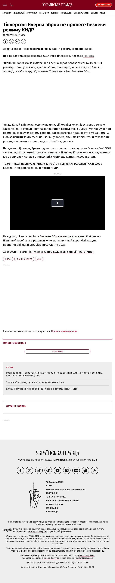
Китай (8, 259)
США (39, 259)
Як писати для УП (54, 504)
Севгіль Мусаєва (86, 555)
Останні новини (16, 406)
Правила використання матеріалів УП (65, 489)
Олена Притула (51, 558)
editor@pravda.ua (84, 558)
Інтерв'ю (44, 13)
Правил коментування (64, 331)
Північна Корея (24, 259)
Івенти (54, 13)
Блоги (94, 13)
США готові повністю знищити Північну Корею (50, 152)
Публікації (19, 13)
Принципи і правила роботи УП (62, 500)
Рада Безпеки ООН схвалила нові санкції (60, 236)
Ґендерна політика (56, 497)
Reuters (88, 55)
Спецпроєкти (81, 13)
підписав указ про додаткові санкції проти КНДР (61, 251)
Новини (7, 13)
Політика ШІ (52, 493)
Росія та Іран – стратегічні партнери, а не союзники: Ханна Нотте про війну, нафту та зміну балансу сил (54, 374)
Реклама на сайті (54, 482)
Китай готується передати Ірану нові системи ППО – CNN (42, 388)
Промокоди (52, 512)
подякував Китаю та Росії (38, 163)
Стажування (52, 508)
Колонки (32, 13)
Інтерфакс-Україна (37, 531)
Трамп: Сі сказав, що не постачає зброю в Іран (35, 382)
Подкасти (66, 13)
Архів (103, 13)
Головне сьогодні (14, 343)
